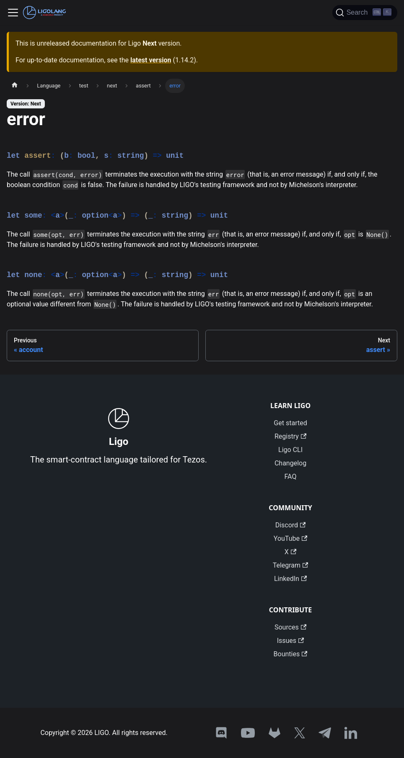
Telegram (290, 565)
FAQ (291, 476)
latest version (150, 60)
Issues (290, 641)
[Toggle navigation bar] (13, 12)
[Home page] (15, 86)
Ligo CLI (290, 450)
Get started (290, 423)
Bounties (291, 654)
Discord (290, 525)
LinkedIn (290, 579)
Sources (290, 627)
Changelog (290, 463)
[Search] (364, 12)
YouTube (290, 538)
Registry (290, 436)
